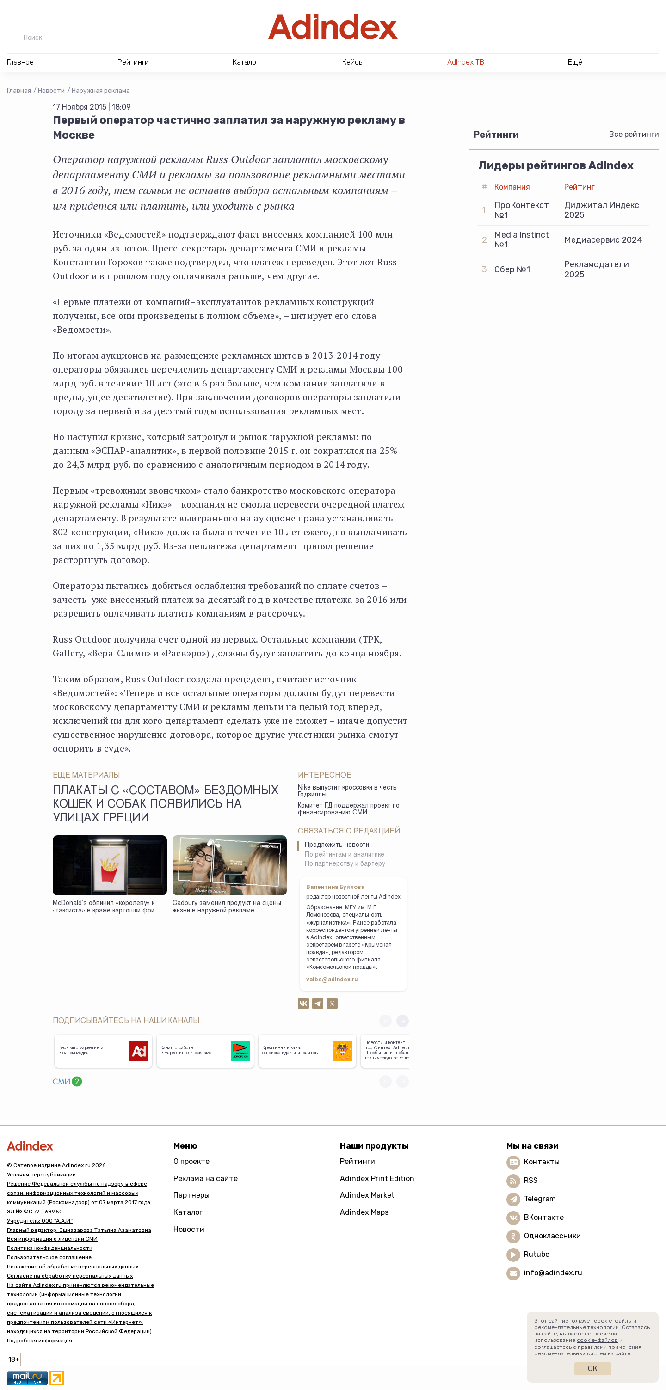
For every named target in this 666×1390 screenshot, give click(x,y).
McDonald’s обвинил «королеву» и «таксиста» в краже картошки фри (104, 907)
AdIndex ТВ (465, 62)
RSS (531, 1180)
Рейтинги (357, 1161)
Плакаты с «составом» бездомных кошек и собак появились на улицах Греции (166, 805)
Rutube (536, 1254)
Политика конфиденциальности (49, 1248)
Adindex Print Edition (377, 1178)
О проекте (191, 1161)
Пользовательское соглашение (49, 1257)
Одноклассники (552, 1235)
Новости (51, 91)
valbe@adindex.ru (332, 980)
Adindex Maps (364, 1212)
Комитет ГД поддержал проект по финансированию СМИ (349, 809)
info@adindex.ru (553, 1272)
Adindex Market (367, 1195)
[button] (402, 1021)
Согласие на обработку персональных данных (70, 1276)
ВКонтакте (544, 1217)
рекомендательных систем (570, 1353)
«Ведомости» (81, 329)
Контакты (542, 1161)
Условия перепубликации (41, 1174)
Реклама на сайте (205, 1178)
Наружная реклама (101, 91)
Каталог (188, 1212)
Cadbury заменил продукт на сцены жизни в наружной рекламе (227, 907)
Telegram (540, 1198)
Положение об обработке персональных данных (72, 1266)
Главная (19, 91)
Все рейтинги (634, 134)
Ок (593, 1368)
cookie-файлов (597, 1340)
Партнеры (191, 1195)
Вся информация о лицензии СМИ (52, 1239)
